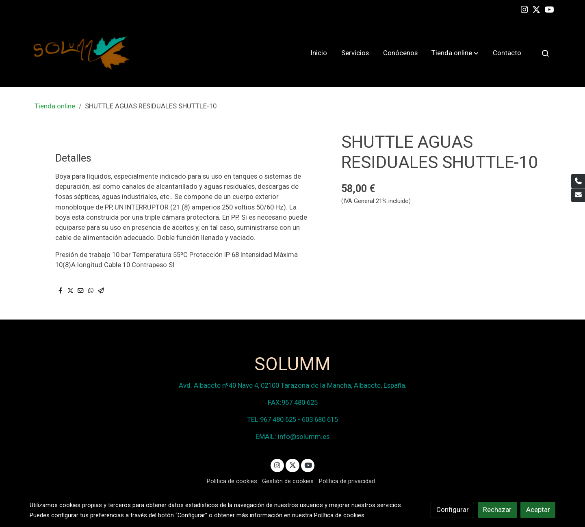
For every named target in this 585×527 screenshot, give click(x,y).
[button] (455, 53)
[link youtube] (549, 9)
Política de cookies (232, 481)
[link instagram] (524, 9)
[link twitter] (536, 9)
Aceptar (538, 509)
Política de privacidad (347, 481)
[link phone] (578, 181)
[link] (81, 53)
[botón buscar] (545, 53)
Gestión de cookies (288, 481)
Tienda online (55, 106)
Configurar (452, 509)
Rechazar (497, 509)
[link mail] (578, 195)
